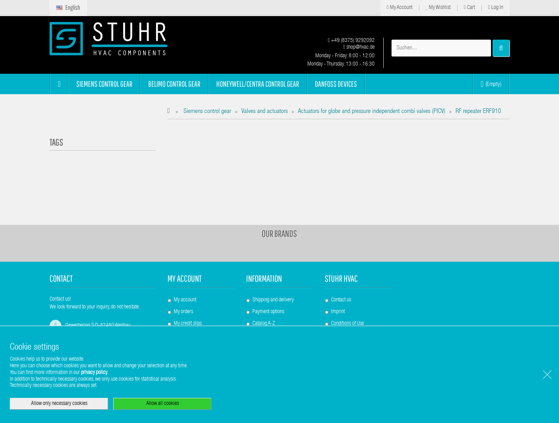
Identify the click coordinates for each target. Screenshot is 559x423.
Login (179, 322)
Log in (495, 8)
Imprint (338, 275)
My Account (399, 8)
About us (339, 299)
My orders (183, 275)
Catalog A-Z (263, 287)
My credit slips (188, 287)
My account (184, 242)
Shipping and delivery (273, 263)
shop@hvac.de (359, 47)
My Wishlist (438, 8)
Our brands (279, 196)
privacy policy (94, 373)
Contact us (341, 263)
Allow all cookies (162, 404)
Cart (469, 8)
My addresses (187, 299)
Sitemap (260, 299)
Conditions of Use (347, 287)
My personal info (190, 311)
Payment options (268, 275)
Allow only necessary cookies (59, 404)
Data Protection (346, 311)
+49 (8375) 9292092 (351, 41)
